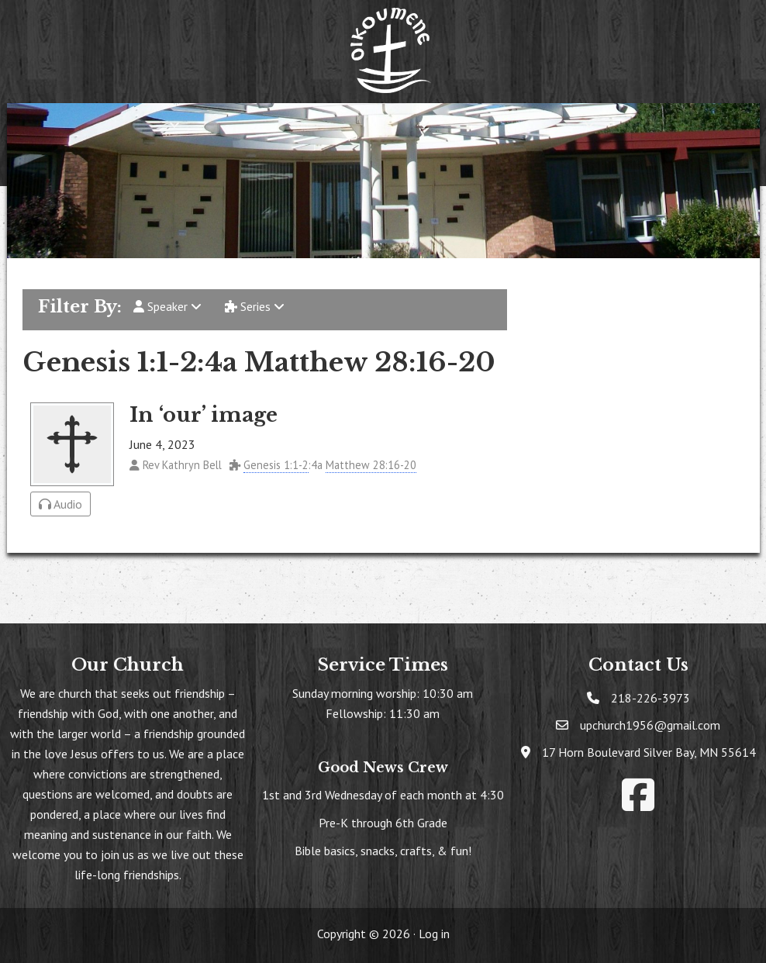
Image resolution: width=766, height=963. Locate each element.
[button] (174, 124)
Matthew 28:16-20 (371, 464)
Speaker (167, 306)
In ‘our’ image (203, 414)
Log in (434, 933)
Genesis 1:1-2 (276, 464)
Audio (60, 504)
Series (255, 306)
